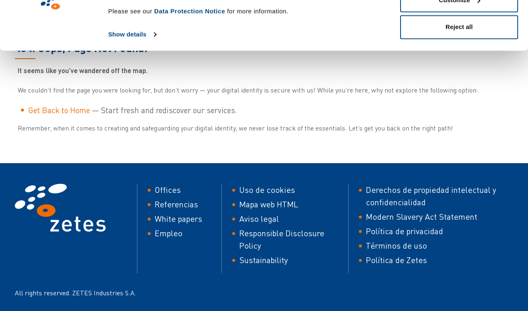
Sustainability (263, 260)
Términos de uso (396, 245)
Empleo (168, 233)
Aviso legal (259, 219)
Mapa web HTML (268, 204)
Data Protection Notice (189, 60)
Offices (168, 190)
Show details (127, 83)
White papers (178, 219)
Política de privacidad (404, 231)
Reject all (459, 75)
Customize (459, 48)
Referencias (176, 204)
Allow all (459, 21)
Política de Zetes (396, 260)
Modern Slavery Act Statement (421, 216)
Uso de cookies (267, 190)
